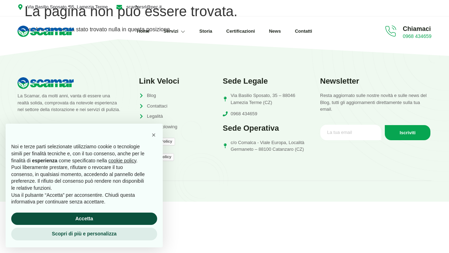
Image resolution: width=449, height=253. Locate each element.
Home (143, 31)
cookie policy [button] (122, 160)
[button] (153, 135)
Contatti (303, 31)
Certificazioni (240, 31)
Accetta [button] (84, 218)
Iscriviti (408, 132)
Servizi (174, 31)
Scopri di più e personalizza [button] (84, 233)
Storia (205, 31)
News (275, 31)
